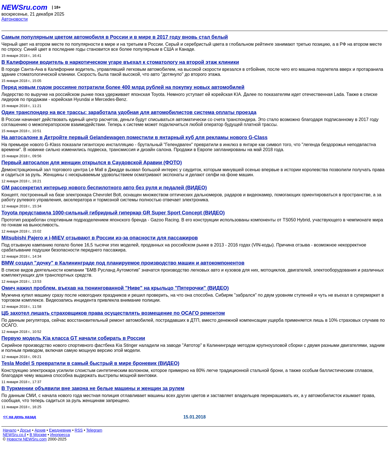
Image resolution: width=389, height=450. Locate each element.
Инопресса (60, 434)
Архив (40, 430)
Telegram (94, 430)
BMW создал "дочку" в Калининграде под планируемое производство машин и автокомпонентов (122, 263)
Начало (9, 430)
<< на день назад (19, 417)
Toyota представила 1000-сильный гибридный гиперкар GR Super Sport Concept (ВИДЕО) (113, 213)
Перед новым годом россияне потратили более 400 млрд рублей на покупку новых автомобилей (122, 87)
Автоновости (14, 19)
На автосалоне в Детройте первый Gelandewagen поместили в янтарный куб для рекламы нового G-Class (134, 137)
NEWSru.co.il (14, 434)
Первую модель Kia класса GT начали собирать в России (73, 338)
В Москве (38, 434)
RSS (79, 430)
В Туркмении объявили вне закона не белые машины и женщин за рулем (92, 388)
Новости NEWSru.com (27, 439)
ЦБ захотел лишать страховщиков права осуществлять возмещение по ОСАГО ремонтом (113, 313)
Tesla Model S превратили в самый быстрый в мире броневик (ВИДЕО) (90, 363)
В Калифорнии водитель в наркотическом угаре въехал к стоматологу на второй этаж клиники (120, 62)
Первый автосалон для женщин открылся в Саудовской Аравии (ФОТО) (91, 162)
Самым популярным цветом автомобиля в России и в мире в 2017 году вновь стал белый (114, 37)
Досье (25, 430)
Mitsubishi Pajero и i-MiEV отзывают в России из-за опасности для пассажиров (99, 238)
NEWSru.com (24, 7)
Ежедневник (60, 430)
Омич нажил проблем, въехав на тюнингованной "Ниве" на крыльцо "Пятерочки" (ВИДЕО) (115, 288)
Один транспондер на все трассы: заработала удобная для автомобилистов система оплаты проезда (128, 112)
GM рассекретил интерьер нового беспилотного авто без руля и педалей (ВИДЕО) (104, 187)
